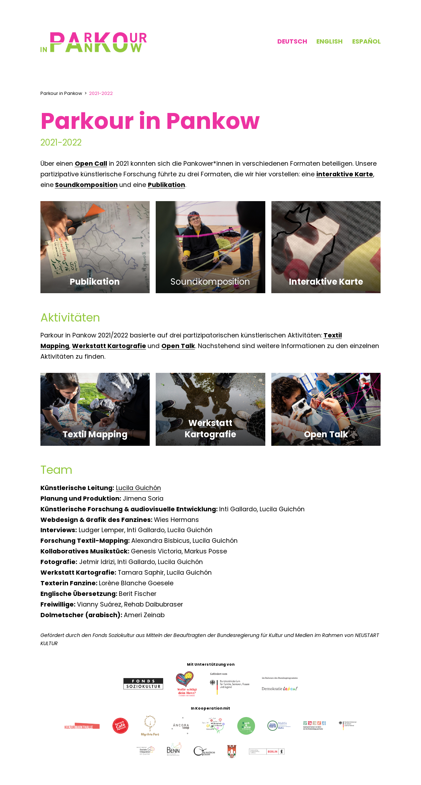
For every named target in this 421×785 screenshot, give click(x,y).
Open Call (91, 163)
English (329, 41)
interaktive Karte (344, 174)
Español (366, 41)
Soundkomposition (86, 185)
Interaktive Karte (326, 282)
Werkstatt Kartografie (109, 346)
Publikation (166, 185)
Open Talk (178, 346)
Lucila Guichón (138, 488)
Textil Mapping (95, 434)
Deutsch (292, 41)
